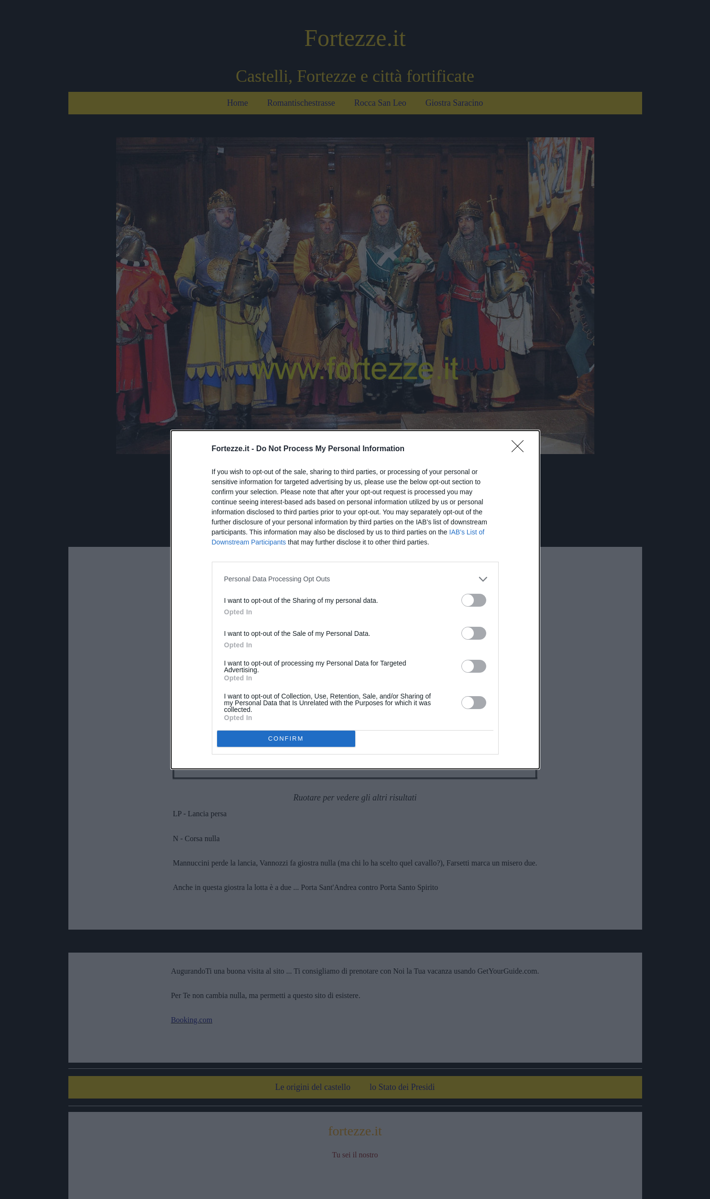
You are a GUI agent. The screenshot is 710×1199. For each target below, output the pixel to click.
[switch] (473, 600)
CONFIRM (286, 738)
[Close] (521, 449)
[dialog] (355, 600)
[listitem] (355, 579)
